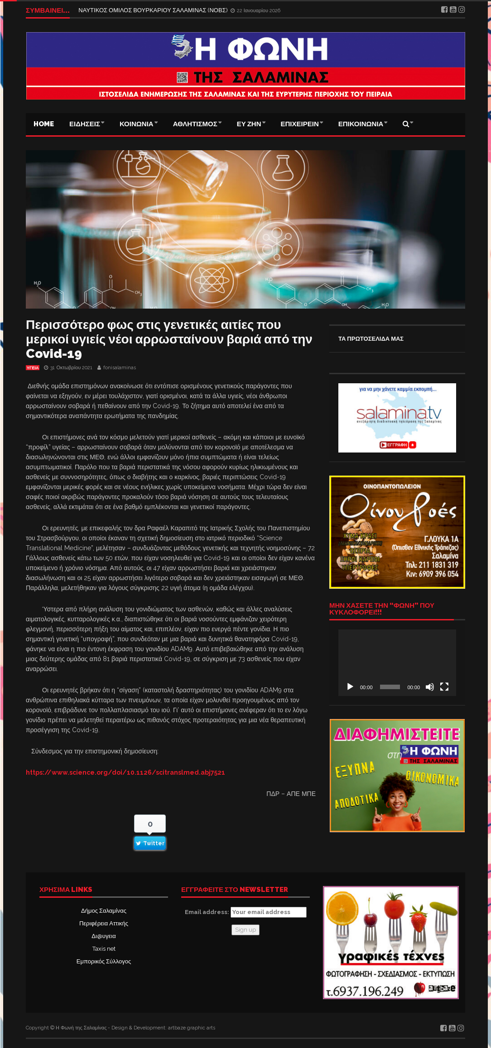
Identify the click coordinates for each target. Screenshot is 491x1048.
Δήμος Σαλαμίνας (103, 910)
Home (44, 124)
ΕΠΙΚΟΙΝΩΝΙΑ (361, 124)
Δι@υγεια (103, 936)
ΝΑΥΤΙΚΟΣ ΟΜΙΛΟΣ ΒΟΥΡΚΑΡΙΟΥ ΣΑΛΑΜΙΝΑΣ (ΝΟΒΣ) (153, 10)
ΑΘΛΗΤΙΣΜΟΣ (195, 124)
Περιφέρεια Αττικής (103, 923)
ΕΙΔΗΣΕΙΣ (84, 124)
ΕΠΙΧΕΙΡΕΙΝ (300, 124)
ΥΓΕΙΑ (33, 368)
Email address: (246, 912)
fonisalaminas (119, 368)
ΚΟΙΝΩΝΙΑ (137, 124)
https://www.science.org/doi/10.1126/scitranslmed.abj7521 (125, 772)
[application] (397, 662)
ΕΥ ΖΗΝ (249, 124)
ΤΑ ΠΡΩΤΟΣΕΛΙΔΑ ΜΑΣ (371, 338)
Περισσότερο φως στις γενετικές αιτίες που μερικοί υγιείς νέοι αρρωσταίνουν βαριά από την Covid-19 (169, 339)
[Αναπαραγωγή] (350, 686)
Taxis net (104, 948)
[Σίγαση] (429, 686)
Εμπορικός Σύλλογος (104, 961)
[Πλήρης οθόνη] (444, 686)
